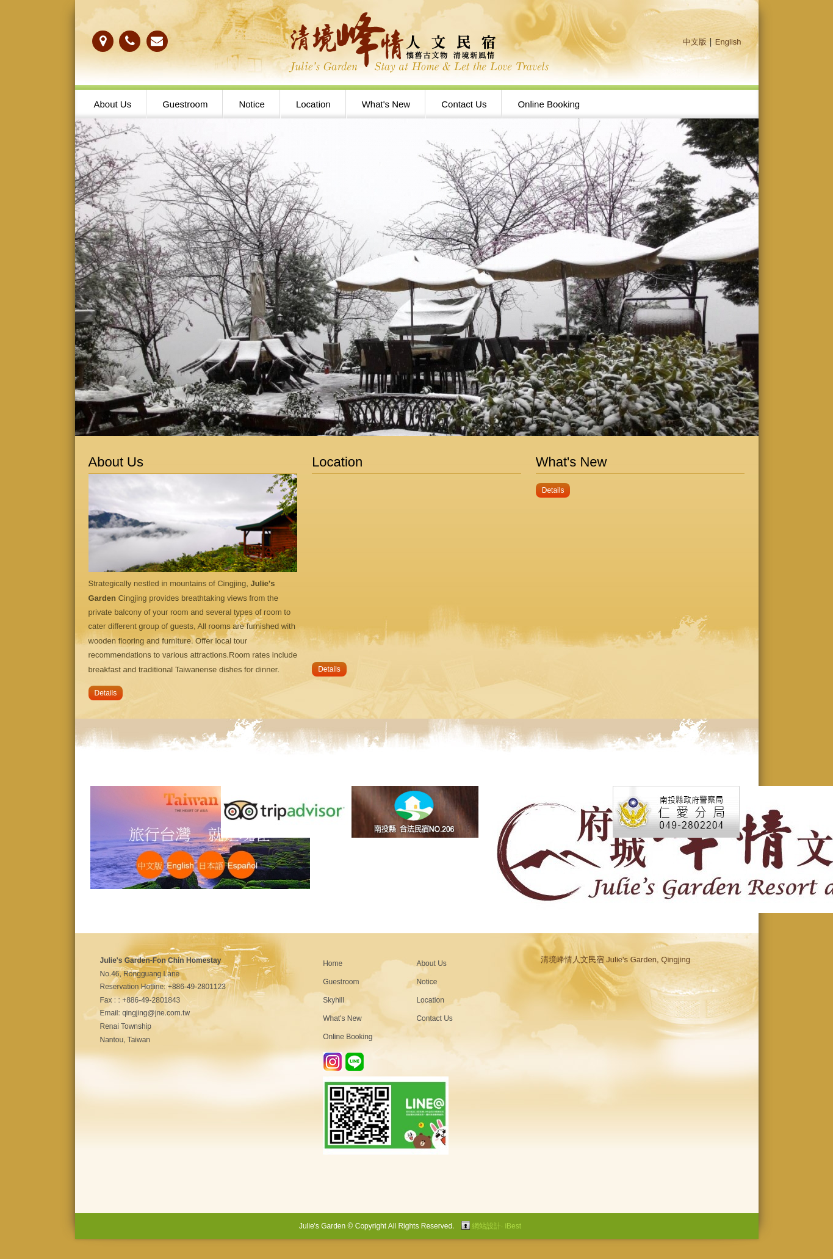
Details (106, 693)
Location (313, 104)
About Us (113, 104)
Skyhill (333, 1000)
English (728, 41)
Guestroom (184, 104)
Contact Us (463, 104)
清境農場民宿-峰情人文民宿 (416, 42)
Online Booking (548, 104)
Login (466, 1225)
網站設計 (486, 1226)
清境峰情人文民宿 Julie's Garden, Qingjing (615, 959)
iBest (513, 1226)
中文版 (695, 41)
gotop (789, 1215)
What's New (386, 104)
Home (332, 963)
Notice (252, 104)
